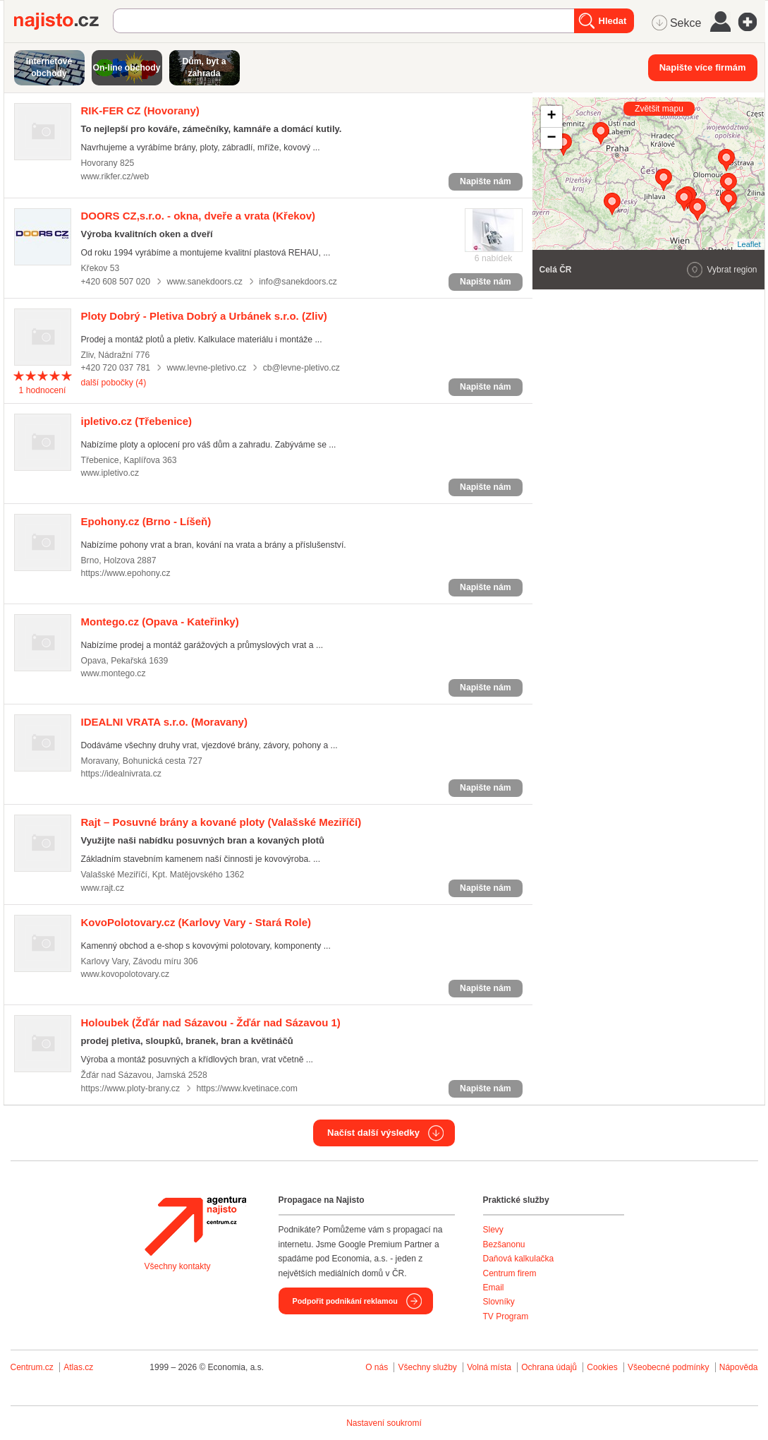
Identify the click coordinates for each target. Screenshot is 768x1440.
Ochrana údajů (549, 1367)
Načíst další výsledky (373, 1132)
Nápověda (738, 1367)
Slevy (493, 1230)
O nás (376, 1367)
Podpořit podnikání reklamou (345, 1301)
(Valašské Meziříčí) (221, 822)
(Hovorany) (140, 110)
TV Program (506, 1316)
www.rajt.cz (103, 888)
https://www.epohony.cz (126, 573)
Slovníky (499, 1302)
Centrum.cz (32, 1367)
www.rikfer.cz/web (115, 176)
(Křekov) (198, 216)
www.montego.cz (113, 673)
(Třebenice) (137, 421)
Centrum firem (510, 1273)
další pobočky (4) (114, 383)
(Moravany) (164, 722)
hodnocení (42, 390)
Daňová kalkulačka (518, 1259)
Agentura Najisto (195, 1226)
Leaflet (748, 244)
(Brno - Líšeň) (146, 521)
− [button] (551, 138)
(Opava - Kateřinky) (160, 622)
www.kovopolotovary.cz (125, 974)
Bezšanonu (504, 1244)
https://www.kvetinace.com (246, 1088)
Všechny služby (428, 1367)
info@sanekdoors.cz (297, 282)
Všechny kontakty (178, 1266)
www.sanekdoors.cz (204, 282)
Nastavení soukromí (384, 1423)
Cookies (602, 1367)
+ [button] (551, 116)
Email (493, 1287)
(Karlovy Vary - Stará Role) (196, 922)
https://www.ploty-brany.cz (130, 1088)
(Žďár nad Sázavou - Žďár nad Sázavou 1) (211, 1022)
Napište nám (485, 181)
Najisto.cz (63, 21)
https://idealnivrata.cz (121, 774)
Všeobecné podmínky (668, 1367)
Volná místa (489, 1367)
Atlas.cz (78, 1367)
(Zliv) (204, 316)
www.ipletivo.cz (110, 473)
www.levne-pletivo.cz (206, 368)
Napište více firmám (702, 67)
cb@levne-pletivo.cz (301, 368)
